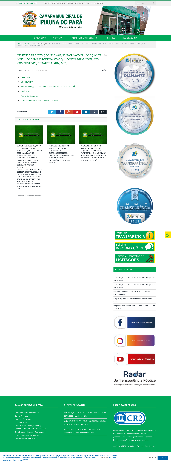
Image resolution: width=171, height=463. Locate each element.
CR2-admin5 (22, 70)
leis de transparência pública (124, 440)
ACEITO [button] (162, 457)
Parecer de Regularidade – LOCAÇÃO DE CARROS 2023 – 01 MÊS (48, 86)
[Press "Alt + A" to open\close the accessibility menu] (168, 234)
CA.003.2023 (26, 77)
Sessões (111, 38)
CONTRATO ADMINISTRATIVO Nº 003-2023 (39, 100)
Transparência (129, 38)
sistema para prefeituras (145, 430)
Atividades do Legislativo (85, 38)
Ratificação (25, 91)
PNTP (124, 446)
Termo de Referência (29, 96)
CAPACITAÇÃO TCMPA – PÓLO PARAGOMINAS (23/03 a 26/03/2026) (73, 3)
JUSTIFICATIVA (27, 82)
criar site (129, 430)
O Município (40, 38)
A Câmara (57, 38)
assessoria (131, 433)
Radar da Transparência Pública (142, 446)
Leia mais (104, 457)
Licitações (103, 70)
